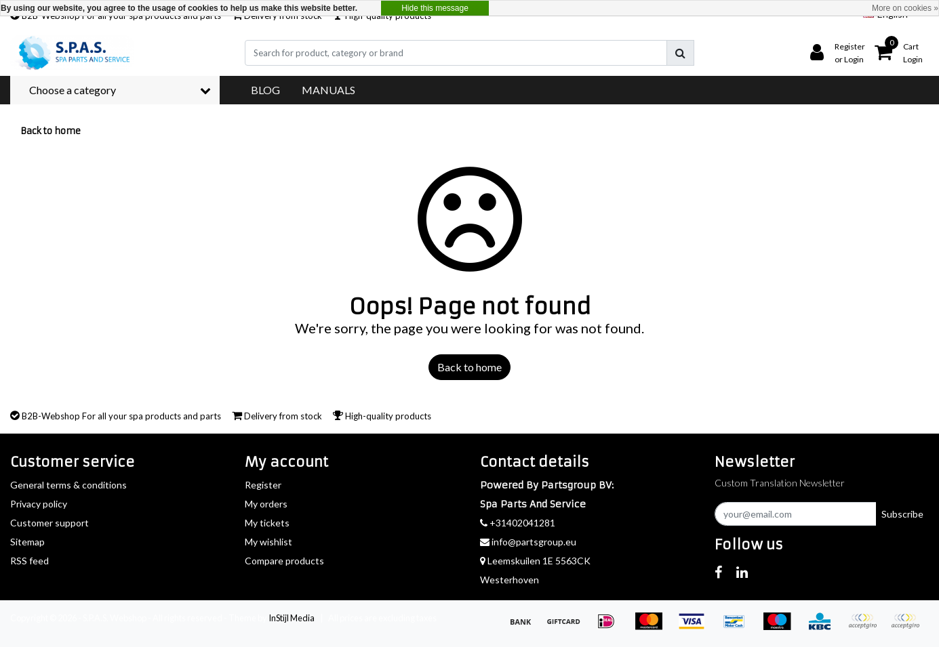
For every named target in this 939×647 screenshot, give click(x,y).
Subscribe (902, 514)
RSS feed (29, 560)
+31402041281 (517, 522)
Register (263, 485)
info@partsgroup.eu (528, 541)
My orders (266, 503)
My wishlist (268, 541)
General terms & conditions (68, 485)
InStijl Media (291, 617)
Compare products (284, 560)
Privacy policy (38, 503)
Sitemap (27, 541)
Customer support (49, 522)
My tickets (267, 522)
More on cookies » (905, 8)
